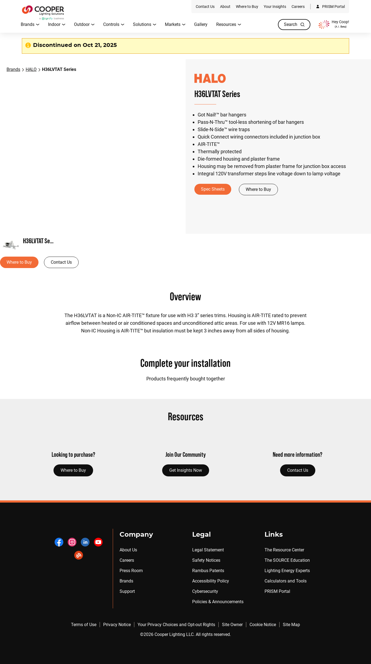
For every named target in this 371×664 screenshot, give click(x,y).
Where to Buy (258, 189)
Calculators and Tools (286, 581)
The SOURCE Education (287, 560)
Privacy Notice (117, 624)
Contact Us (61, 262)
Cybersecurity (205, 591)
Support (127, 591)
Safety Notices (206, 560)
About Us (128, 549)
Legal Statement (208, 549)
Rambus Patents (208, 570)
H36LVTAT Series (59, 69)
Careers (127, 560)
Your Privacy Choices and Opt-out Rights (176, 624)
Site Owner (232, 624)
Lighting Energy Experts (287, 570)
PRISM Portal (277, 591)
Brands (13, 69)
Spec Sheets (213, 189)
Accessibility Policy (210, 581)
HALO (31, 69)
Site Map (291, 624)
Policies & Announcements (218, 601)
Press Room (131, 570)
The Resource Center (284, 549)
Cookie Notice (263, 624)
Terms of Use (83, 624)
